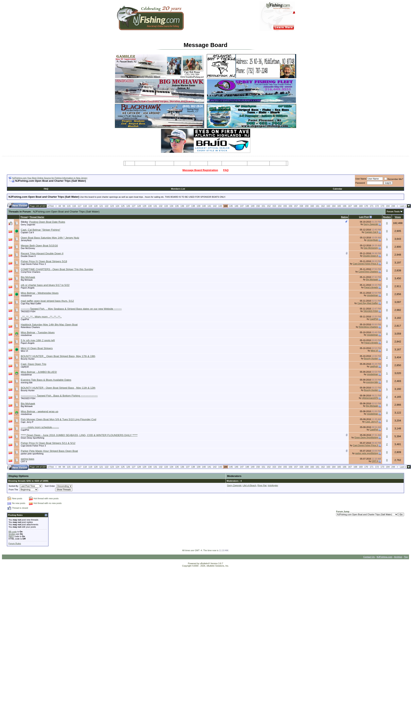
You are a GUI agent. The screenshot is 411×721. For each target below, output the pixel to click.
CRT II (24, 461)
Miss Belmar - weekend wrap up (39, 411)
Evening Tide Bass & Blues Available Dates (46, 379)
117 (79, 206)
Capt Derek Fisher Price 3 (33, 264)
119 (90, 206)
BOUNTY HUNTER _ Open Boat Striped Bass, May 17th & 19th (58, 356)
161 (317, 206)
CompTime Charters (30, 272)
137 (187, 206)
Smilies (12, 534)
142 (214, 206)
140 (204, 206)
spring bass (27, 458)
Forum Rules (15, 543)
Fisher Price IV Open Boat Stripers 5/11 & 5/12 (48, 443)
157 (296, 206)
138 (193, 206)
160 (312, 206)
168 (355, 206)
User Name (361, 179)
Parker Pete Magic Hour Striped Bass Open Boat (49, 450)
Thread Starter (36, 217)
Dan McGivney (28, 248)
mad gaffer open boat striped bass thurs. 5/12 (47, 300)
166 (344, 206)
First (51, 206)
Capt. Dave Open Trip (33, 364)
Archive (398, 557)
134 (171, 206)
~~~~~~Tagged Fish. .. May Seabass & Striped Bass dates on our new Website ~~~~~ (71, 308)
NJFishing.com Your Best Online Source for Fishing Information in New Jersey (49, 178)
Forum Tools (393, 211)
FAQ (226, 170)
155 (285, 206)
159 (306, 206)
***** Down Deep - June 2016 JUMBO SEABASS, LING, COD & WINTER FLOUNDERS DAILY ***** (79, 435)
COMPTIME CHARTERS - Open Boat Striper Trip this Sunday (57, 269)
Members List (178, 189)
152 (269, 206)
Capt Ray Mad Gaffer (31, 303)
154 (279, 206)
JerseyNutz (26, 240)
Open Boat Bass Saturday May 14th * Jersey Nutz (50, 237)
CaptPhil (25, 319)
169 (361, 206)
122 (106, 206)
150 (258, 206)
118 (85, 206)
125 (123, 206)
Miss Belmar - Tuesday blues (38, 332)
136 (182, 206)
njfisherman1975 (370, 398)
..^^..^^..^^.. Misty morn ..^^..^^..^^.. (41, 316)
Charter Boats (164, 163)
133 (166, 206)
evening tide (26, 382)
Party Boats (182, 163)
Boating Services (258, 163)
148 (247, 206)
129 (144, 206)
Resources (199, 163)
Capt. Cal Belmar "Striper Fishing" (40, 229)
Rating (344, 217)
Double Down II (28, 256)
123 (112, 206)
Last (403, 206)
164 (333, 206)
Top (406, 557)
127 (133, 206)
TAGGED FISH (28, 311)
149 (252, 206)
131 (155, 206)
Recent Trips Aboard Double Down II (42, 253)
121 (101, 206)
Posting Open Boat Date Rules (47, 221)
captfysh (25, 367)
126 (128, 206)
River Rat (261, 485)
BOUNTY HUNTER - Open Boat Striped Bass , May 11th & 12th (58, 387)
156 (290, 206)
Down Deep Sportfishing (32, 438)
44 (60, 206)
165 (339, 206)
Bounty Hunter (28, 359)
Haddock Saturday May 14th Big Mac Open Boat (49, 324)
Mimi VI (24, 351)
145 (231, 206)
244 (393, 206)
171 (371, 206)
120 (95, 206)
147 (242, 206)
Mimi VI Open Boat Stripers (37, 348)
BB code (13, 531)
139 (198, 206)
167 (350, 206)
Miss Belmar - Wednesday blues (40, 292)
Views (398, 217)
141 (209, 206)
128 (139, 206)
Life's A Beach (249, 485)
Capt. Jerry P (27, 422)
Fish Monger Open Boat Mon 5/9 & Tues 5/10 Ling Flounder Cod (58, 419)
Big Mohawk (28, 277)
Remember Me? (393, 179)
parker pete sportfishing (32, 453)
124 (117, 206)
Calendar (337, 189)
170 (366, 206)
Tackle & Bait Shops (234, 163)
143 (220, 206)
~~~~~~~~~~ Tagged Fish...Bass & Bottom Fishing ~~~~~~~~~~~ (59, 395)
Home (130, 163)
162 (323, 206)
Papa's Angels (27, 288)
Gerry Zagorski (28, 224)
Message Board (145, 163)
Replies (387, 217)
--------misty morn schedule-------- (40, 427)
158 (301, 206)
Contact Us (369, 557)
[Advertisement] (55, 183)
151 (263, 206)
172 (377, 206)
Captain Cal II (27, 232)
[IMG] (11, 536)
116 (74, 206)
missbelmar (26, 295)
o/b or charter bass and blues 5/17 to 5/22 (45, 285)
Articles (214, 163)
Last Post (364, 217)
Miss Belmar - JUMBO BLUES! (39, 371)
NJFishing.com (384, 557)
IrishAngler (273, 485)
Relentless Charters (30, 327)
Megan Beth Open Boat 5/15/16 (39, 245)
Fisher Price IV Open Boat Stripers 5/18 (44, 261)
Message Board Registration (200, 170)
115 (68, 206)
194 (387, 206)
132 (160, 206)
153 (274, 206)
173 (382, 206)
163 (328, 206)
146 (236, 206)
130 (150, 206)
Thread (24, 217)
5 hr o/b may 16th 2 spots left (38, 340)
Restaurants (278, 163)
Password (360, 183)
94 (64, 206)
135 (177, 206)
